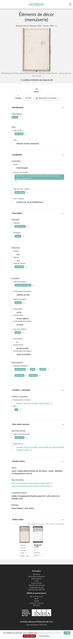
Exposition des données (36, 587)
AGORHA (36, 4)
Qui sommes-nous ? (36, 598)
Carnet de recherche (36, 605)
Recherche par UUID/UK (36, 591)
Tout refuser (29, 636)
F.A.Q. (37, 583)
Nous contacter (36, 585)
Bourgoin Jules (35, 26)
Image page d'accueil (36, 589)
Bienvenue (36, 576)
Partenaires (36, 607)
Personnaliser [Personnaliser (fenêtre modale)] (44, 636)
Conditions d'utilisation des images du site (36, 80)
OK (67, 633)
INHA (36, 600)
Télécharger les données (35, 100)
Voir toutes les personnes (55, 526)
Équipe (36, 603)
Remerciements (36, 580)
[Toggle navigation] (70, 4)
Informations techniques (36, 578)
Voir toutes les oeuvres (35, 526)
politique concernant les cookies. (49, 633)
